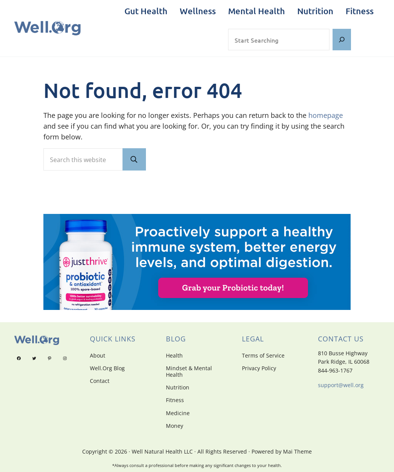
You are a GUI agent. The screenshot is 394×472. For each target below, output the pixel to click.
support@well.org (341, 385)
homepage (325, 115)
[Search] (342, 40)
